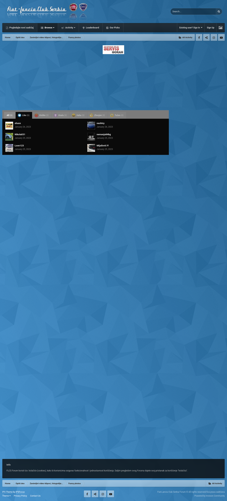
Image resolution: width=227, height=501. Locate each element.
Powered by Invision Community (209, 496)
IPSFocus (20, 492)
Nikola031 (20, 134)
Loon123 (19, 145)
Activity (70, 27)
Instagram (214, 37)
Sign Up (210, 27)
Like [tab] (24, 115)
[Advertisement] (113, 81)
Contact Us (35, 496)
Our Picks (114, 27)
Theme (6, 496)
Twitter (206, 37)
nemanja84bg (104, 134)
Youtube (221, 37)
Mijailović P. (103, 145)
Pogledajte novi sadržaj (21, 27)
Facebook (199, 37)
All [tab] (10, 115)
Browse (49, 27)
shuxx (18, 123)
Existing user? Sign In (190, 27)
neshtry (100, 123)
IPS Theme (7, 492)
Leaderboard (92, 27)
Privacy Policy (20, 496)
